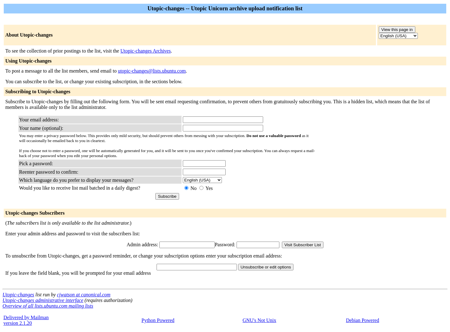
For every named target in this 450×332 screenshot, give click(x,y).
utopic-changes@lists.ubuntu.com (152, 71)
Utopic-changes (18, 294)
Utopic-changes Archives (145, 51)
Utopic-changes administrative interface (42, 300)
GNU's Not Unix (259, 320)
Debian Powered (362, 320)
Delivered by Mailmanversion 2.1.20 (26, 320)
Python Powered (158, 320)
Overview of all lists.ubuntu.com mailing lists (47, 306)
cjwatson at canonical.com (83, 294)
